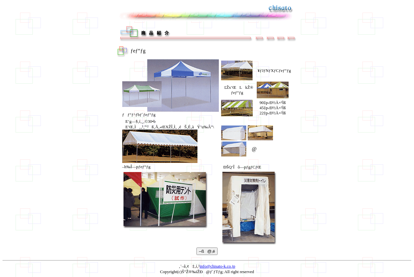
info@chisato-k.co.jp (217, 266)
